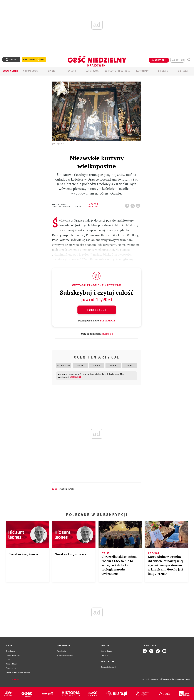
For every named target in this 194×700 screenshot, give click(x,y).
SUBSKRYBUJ (159, 60)
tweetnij (133, 205)
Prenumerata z (33, 59)
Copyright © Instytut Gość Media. (155, 679)
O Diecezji (183, 71)
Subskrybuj (96, 310)
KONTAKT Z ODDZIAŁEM (117, 71)
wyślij (138, 205)
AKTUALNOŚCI (30, 71)
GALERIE (72, 71)
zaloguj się (177, 60)
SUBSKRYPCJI (107, 320)
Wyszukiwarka (189, 60)
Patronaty (142, 71)
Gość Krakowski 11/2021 (66, 207)
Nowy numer (10, 71)
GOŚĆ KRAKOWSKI (66, 489)
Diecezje (163, 71)
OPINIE (51, 71)
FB (127, 205)
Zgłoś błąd (13, 679)
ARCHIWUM (92, 71)
